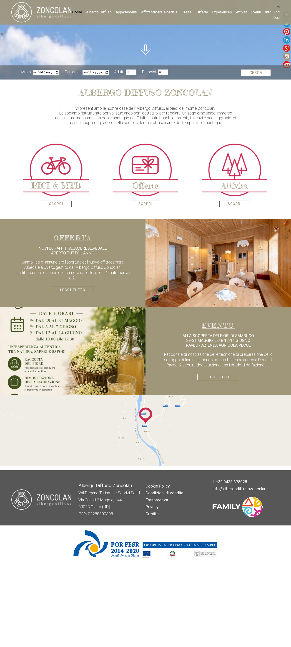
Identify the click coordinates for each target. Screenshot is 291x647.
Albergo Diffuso (99, 12)
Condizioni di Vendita (164, 577)
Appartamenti (126, 12)
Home (77, 12)
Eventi (256, 12)
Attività (241, 12)
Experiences (222, 12)
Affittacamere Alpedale (159, 12)
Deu (276, 17)
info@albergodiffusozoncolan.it (241, 572)
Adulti (119, 156)
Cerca (255, 156)
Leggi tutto (72, 374)
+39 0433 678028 (231, 565)
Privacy (152, 590)
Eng (277, 12)
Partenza (72, 156)
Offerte (202, 12)
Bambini (149, 156)
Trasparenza (157, 584)
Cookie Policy (158, 570)
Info (268, 12)
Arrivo (25, 156)
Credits (152, 597)
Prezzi (187, 12)
